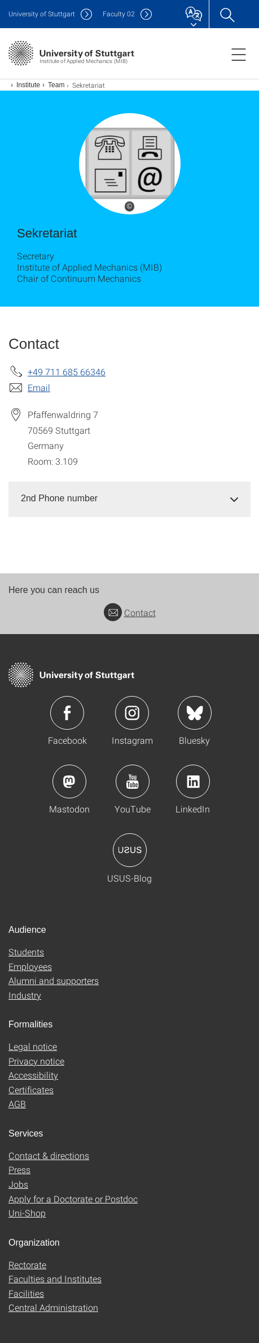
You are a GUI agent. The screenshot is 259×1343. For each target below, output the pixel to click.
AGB (17, 1104)
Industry (24, 995)
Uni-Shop (27, 1213)
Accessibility (33, 1075)
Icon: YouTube (133, 781)
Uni (41, 14)
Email (39, 387)
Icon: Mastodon (69, 781)
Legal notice (32, 1046)
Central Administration (53, 1307)
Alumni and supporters (53, 980)
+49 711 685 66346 (67, 372)
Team (56, 85)
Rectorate (27, 1264)
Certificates (31, 1089)
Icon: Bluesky (195, 713)
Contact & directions (48, 1155)
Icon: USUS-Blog (130, 850)
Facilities (26, 1293)
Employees (30, 966)
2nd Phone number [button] (59, 498)
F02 (119, 14)
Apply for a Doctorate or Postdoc (73, 1199)
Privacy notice (36, 1061)
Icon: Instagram (132, 713)
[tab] (129, 499)
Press (19, 1169)
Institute (28, 85)
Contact (130, 612)
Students (26, 952)
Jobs (18, 1184)
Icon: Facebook (67, 713)
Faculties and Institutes (55, 1278)
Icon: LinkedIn (193, 781)
